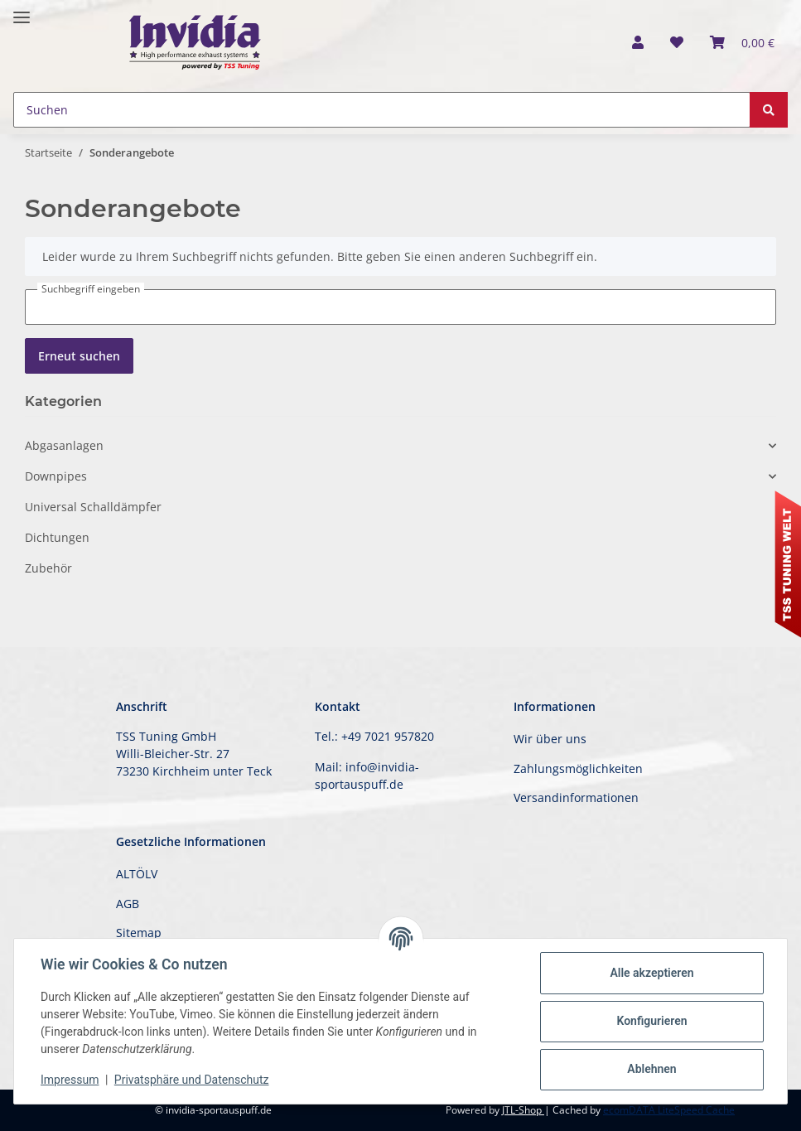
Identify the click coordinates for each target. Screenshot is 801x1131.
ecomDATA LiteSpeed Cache (669, 1110)
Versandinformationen (576, 797)
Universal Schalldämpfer (93, 507)
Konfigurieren (651, 1020)
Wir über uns (550, 739)
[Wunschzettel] (677, 42)
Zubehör (48, 568)
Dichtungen (57, 537)
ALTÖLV (136, 874)
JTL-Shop (523, 1110)
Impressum (70, 1079)
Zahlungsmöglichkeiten (578, 768)
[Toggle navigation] (21, 10)
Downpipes (56, 476)
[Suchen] (381, 110)
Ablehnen (651, 1068)
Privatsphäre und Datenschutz (191, 1079)
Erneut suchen (79, 356)
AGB (127, 903)
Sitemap (139, 932)
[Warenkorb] (742, 42)
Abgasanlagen (64, 445)
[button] (638, 42)
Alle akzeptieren (651, 972)
